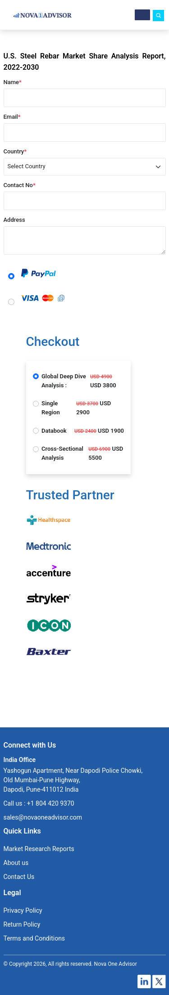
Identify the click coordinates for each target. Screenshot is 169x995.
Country (15, 151)
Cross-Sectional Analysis (62, 453)
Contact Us (19, 876)
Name (13, 82)
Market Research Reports (39, 848)
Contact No (20, 185)
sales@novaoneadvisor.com (43, 817)
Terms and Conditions (34, 938)
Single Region (50, 408)
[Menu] (142, 15)
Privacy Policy (23, 910)
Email (12, 116)
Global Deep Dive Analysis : (63, 381)
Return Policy (22, 924)
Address (14, 219)
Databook (54, 430)
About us (16, 862)
